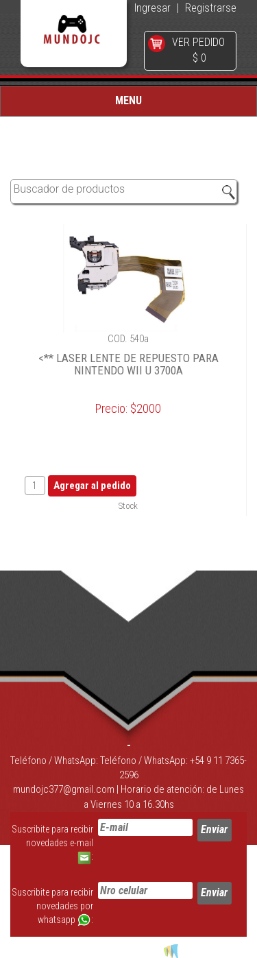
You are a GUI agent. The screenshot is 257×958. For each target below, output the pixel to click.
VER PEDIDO (198, 42)
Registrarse (210, 7)
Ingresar (152, 7)
